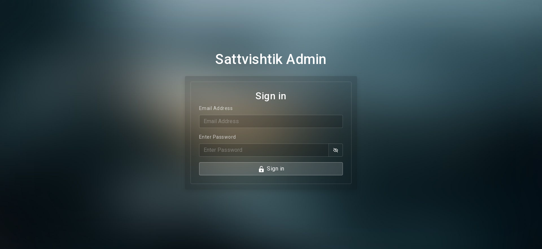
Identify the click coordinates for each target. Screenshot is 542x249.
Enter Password (217, 137)
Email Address (216, 108)
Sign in (271, 169)
